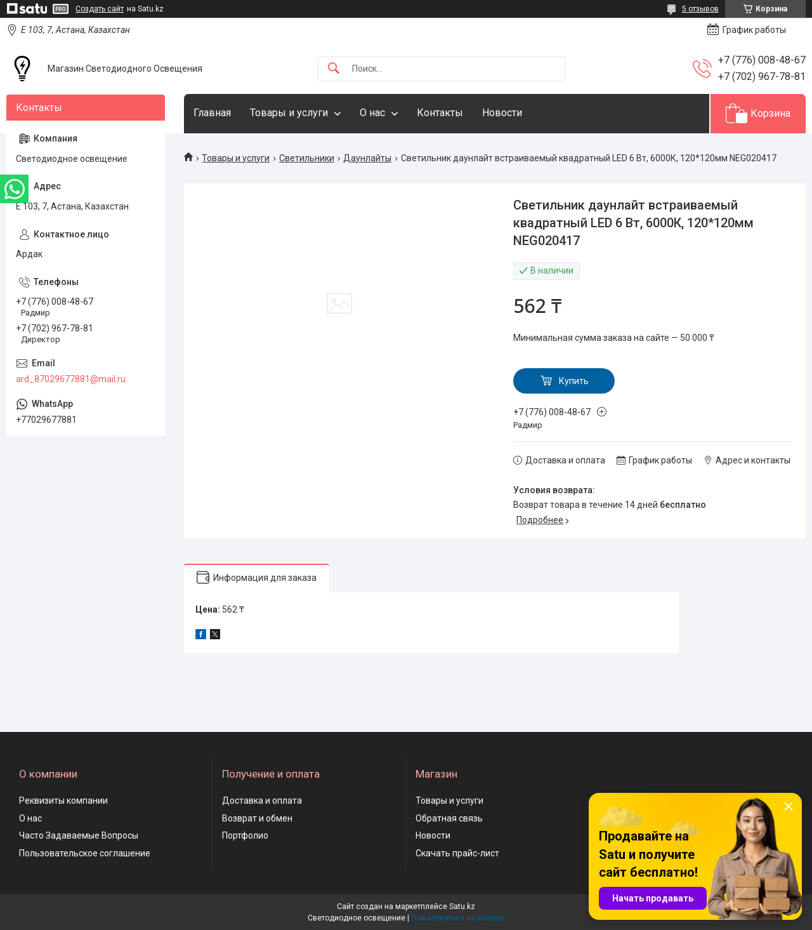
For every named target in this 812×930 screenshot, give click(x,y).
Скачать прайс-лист (457, 853)
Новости (502, 113)
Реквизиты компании (63, 800)
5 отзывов (700, 8)
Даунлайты (367, 158)
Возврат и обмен (257, 818)
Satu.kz (462, 906)
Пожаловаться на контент (458, 917)
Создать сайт (99, 8)
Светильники (306, 158)
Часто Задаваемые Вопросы (78, 835)
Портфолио (245, 835)
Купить (574, 381)
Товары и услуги (289, 113)
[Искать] (334, 69)
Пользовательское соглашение (84, 853)
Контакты (440, 113)
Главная (212, 113)
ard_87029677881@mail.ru (71, 379)
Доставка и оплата (262, 800)
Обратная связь (449, 818)
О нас (372, 113)
